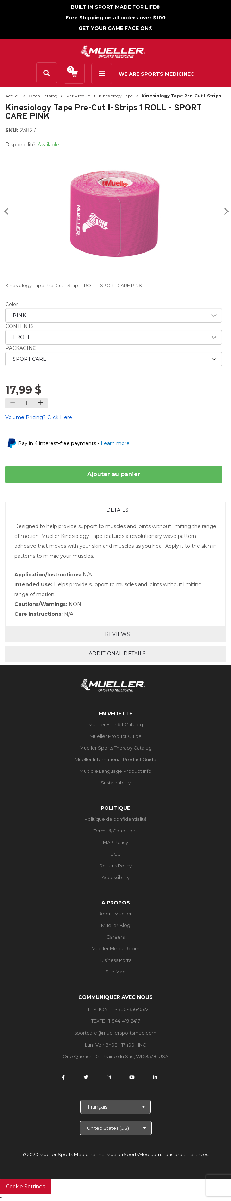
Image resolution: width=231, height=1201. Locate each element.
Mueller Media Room (115, 948)
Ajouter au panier (113, 474)
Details (117, 510)
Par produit (78, 95)
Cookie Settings (25, 1186)
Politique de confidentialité (116, 819)
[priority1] (113, 315)
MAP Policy (115, 842)
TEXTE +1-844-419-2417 (115, 1021)
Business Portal (115, 960)
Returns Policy (115, 865)
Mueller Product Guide (116, 736)
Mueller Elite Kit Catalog (115, 724)
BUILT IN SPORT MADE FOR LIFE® (115, 7)
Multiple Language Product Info (115, 771)
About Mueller (115, 913)
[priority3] (113, 359)
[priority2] (113, 337)
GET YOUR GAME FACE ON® (116, 28)
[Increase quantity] (40, 403)
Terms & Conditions (115, 830)
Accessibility (116, 877)
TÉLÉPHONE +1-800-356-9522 (116, 1009)
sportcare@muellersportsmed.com (115, 1033)
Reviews (117, 634)
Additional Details (117, 653)
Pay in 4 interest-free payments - (74, 443)
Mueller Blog (115, 925)
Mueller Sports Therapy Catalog (116, 748)
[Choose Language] (115, 1107)
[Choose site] (116, 1128)
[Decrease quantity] (12, 403)
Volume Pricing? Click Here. (39, 417)
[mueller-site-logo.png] (113, 51)
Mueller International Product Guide (115, 759)
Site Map (115, 972)
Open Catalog (43, 95)
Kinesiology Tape (116, 95)
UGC (115, 854)
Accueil (12, 95)
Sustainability (116, 782)
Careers (115, 937)
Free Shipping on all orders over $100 (115, 17)
